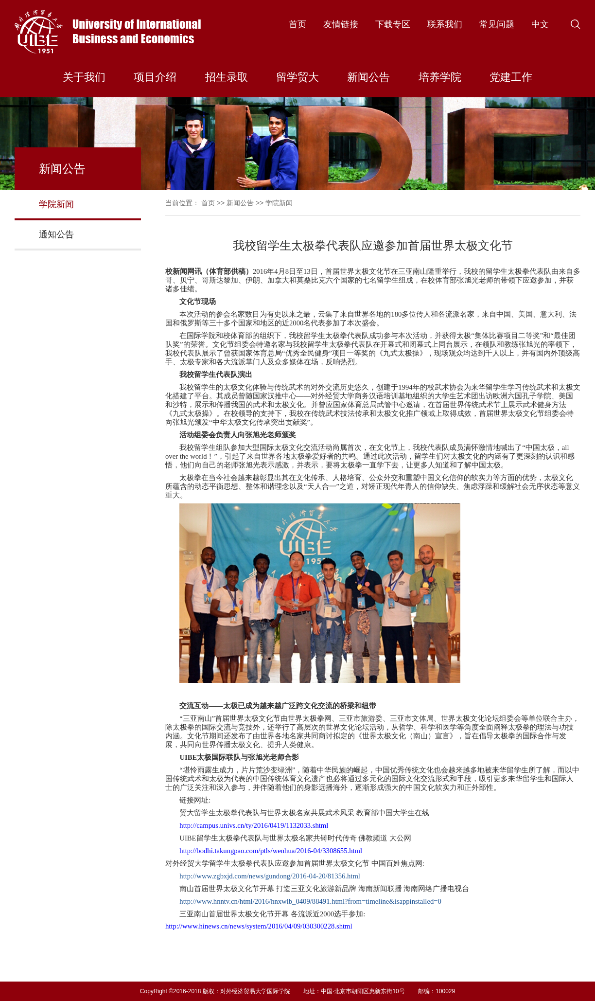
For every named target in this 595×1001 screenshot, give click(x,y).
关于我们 (84, 77)
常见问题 (496, 24)
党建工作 (511, 77)
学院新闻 (56, 204)
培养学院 (440, 77)
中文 (540, 24)
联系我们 (444, 24)
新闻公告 (368, 77)
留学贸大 (297, 77)
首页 (297, 24)
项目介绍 (155, 77)
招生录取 (226, 77)
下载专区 (392, 24)
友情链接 (340, 24)
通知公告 (56, 234)
